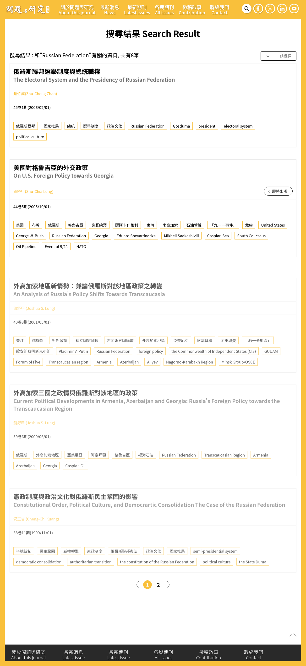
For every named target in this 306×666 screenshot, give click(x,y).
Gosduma (181, 128)
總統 (71, 128)
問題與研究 (28, 9)
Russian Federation (147, 128)
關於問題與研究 (77, 10)
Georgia (101, 238)
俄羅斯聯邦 (25, 128)
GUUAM (271, 363)
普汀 (20, 352)
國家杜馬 (51, 128)
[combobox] (278, 56)
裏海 (150, 227)
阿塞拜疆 (204, 352)
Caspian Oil (75, 478)
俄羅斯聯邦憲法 (124, 563)
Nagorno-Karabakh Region (189, 374)
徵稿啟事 (192, 10)
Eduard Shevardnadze (136, 238)
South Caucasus (251, 238)
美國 (20, 227)
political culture (30, 138)
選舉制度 (90, 128)
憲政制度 (94, 563)
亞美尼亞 (181, 352)
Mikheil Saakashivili (181, 238)
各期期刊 (164, 10)
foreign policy (151, 363)
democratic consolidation (38, 574)
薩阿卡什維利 (126, 227)
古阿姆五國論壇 (120, 352)
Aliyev (152, 374)
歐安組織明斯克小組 (33, 363)
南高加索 (170, 227)
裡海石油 (145, 467)
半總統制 (23, 563)
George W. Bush (30, 238)
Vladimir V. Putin (73, 363)
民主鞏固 (47, 563)
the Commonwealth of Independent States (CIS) (213, 363)
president (206, 128)
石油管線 (194, 227)
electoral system (238, 128)
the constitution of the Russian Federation (157, 574)
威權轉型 (71, 563)
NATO (81, 248)
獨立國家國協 (87, 352)
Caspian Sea (218, 238)
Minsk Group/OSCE (238, 374)
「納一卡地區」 (257, 352)
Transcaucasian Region (224, 467)
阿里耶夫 (228, 352)
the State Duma (252, 574)
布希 (36, 227)
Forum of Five (28, 374)
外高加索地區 (153, 352)
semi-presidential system (215, 563)
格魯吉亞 (75, 227)
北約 (249, 227)
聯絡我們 (219, 10)
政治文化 (114, 128)
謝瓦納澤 (99, 227)
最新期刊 (137, 10)
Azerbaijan (129, 374)
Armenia (104, 374)
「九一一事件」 (223, 227)
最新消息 (109, 10)
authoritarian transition (91, 574)
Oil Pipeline (26, 248)
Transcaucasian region (68, 374)
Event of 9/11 (56, 248)
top (293, 639)
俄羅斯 (54, 227)
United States (273, 227)
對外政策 (59, 352)
